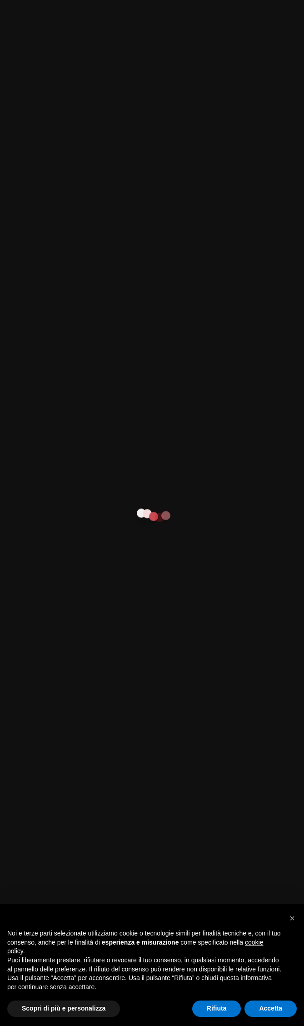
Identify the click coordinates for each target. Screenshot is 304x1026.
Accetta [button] (270, 1008)
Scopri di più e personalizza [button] (63, 1008)
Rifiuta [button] (217, 1008)
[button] (292, 918)
